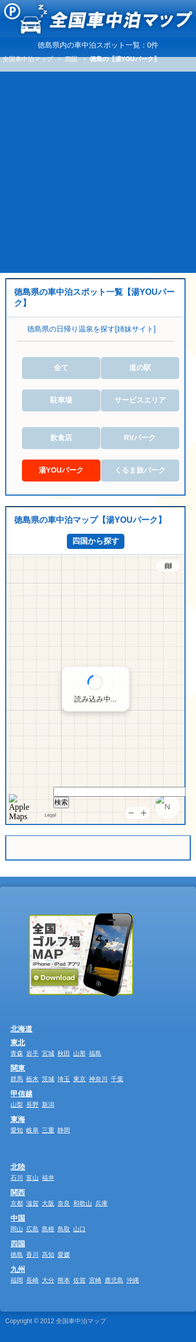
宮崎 (95, 1280)
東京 (79, 1079)
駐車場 (61, 400)
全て (61, 367)
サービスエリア (140, 400)
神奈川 (98, 1079)
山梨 (16, 1104)
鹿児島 (114, 1280)
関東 (17, 1068)
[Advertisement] (98, 170)
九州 (17, 1269)
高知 (48, 1254)
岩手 (32, 1053)
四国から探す (95, 540)
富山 (32, 1178)
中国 (17, 1218)
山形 (79, 1053)
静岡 (63, 1130)
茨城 (48, 1079)
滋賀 (32, 1203)
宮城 (48, 1053)
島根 (48, 1229)
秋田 (63, 1053)
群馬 (16, 1079)
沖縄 (132, 1280)
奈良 (63, 1203)
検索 (61, 802)
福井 (48, 1178)
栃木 (32, 1079)
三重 (48, 1130)
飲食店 (61, 437)
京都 (16, 1203)
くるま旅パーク (140, 470)
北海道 (21, 1029)
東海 (17, 1119)
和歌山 (82, 1203)
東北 (17, 1042)
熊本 (63, 1280)
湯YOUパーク (61, 470)
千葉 (117, 1079)
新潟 (48, 1104)
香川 (32, 1254)
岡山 (16, 1229)
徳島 (16, 1254)
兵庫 (101, 1203)
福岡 (16, 1280)
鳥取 (63, 1229)
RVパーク (140, 437)
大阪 (48, 1203)
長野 (32, 1104)
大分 (48, 1280)
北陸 (17, 1167)
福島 (95, 1053)
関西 (17, 1192)
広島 (32, 1229)
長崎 (32, 1280)
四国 (17, 1244)
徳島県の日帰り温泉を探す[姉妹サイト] (91, 329)
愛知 (16, 1130)
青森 (16, 1053)
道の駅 (140, 367)
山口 (79, 1229)
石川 (16, 1178)
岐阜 (32, 1130)
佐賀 (79, 1280)
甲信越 (21, 1093)
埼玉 (63, 1079)
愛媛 (63, 1254)
